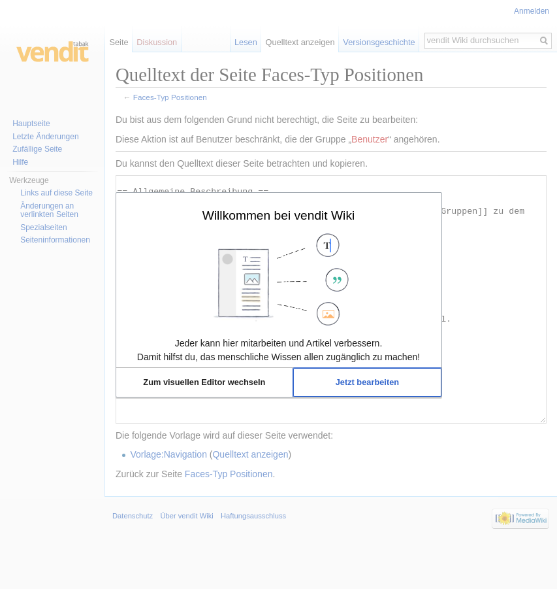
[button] (204, 382)
